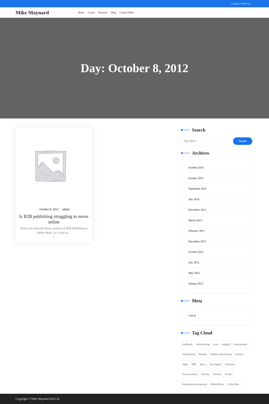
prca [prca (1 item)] (203, 364)
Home (81, 12)
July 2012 (193, 262)
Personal (103, 12)
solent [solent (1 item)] (206, 374)
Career (91, 12)
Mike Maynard (32, 12)
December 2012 (197, 241)
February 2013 (196, 230)
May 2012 (194, 272)
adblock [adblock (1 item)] (188, 344)
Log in (192, 315)
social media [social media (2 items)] (191, 374)
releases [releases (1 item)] (230, 364)
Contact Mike (127, 12)
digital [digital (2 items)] (226, 344)
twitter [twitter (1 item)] (217, 374)
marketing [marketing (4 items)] (189, 354)
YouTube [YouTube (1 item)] (234, 384)
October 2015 (195, 178)
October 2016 (195, 167)
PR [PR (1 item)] (194, 364)
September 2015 (197, 188)
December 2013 (197, 209)
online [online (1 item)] (240, 354)
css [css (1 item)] (216, 344)
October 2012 (195, 251)
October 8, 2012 (49, 209)
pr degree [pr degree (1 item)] (216, 364)
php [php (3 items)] (186, 364)
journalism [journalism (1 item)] (241, 344)
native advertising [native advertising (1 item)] (221, 354)
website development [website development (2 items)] (195, 384)
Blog (113, 12)
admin (66, 209)
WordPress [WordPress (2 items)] (218, 384)
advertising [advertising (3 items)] (203, 344)
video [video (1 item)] (229, 374)
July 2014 (193, 199)
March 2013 (195, 220)
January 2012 (195, 283)
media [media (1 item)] (203, 354)
